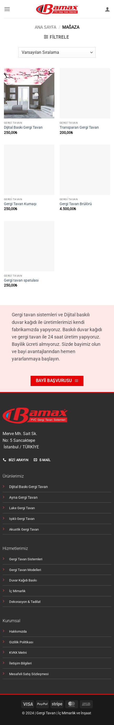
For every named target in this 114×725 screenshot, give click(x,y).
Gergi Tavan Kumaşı (20, 204)
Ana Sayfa (45, 27)
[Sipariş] (56, 52)
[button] (7, 9)
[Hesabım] (107, 9)
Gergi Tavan (46, 713)
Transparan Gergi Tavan (79, 127)
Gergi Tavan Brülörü (76, 204)
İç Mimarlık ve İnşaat (74, 713)
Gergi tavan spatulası (21, 280)
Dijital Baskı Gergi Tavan (23, 127)
